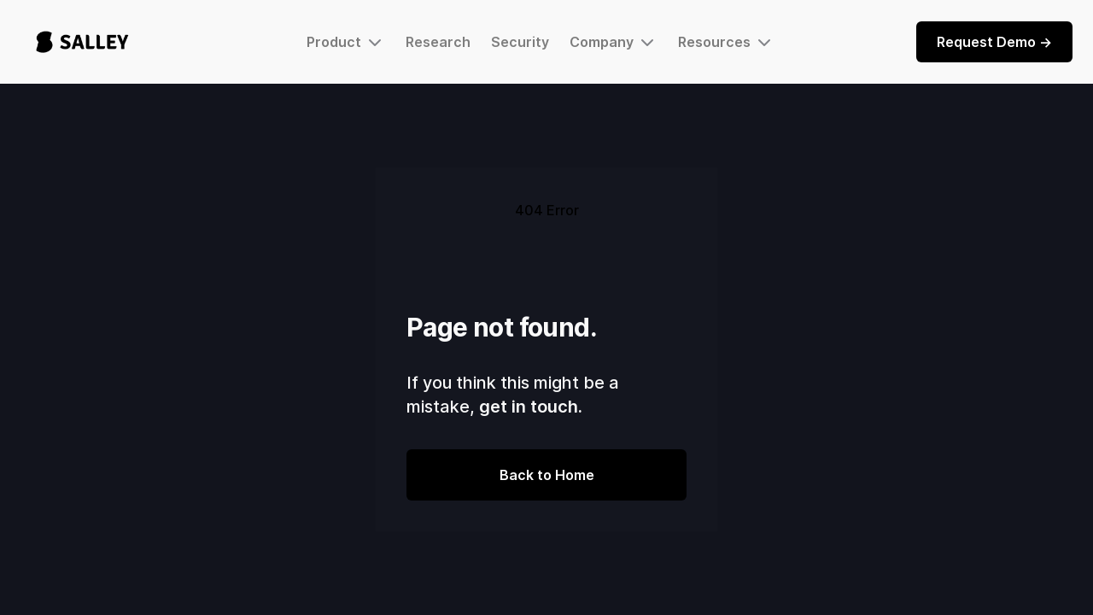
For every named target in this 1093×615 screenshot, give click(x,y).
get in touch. (530, 406)
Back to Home (547, 474)
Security (520, 41)
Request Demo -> (994, 41)
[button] (346, 42)
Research (438, 41)
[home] (82, 42)
